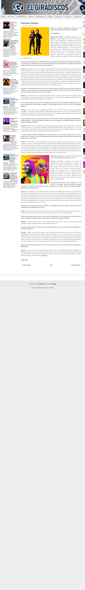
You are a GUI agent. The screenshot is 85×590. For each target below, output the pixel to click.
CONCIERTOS (6, 21)
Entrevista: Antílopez (29, 23)
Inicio (3, 16)
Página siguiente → (76, 265)
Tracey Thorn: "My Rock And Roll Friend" (13, 64)
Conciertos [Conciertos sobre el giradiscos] (40, 16)
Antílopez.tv (44, 255)
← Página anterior (26, 265)
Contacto (77, 16)
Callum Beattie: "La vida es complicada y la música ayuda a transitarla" (14, 176)
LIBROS (5, 60)
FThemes (52, 287)
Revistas (68, 16)
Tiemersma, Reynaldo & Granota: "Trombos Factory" (13, 138)
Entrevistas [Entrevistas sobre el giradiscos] (21, 16)
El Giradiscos (41, 283)
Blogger (54, 283)
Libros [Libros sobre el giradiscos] (49, 16)
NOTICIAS (5, 78)
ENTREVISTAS (7, 39)
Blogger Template (41, 287)
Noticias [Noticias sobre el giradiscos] (11, 16)
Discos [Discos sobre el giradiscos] (31, 16)
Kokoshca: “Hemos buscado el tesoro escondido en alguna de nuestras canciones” (10, 102)
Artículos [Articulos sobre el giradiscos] (59, 16)
